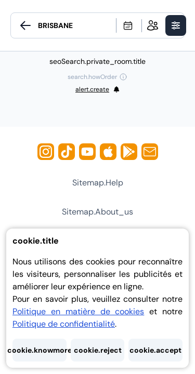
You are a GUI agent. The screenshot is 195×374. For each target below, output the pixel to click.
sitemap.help (97, 182)
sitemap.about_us (97, 211)
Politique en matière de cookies (78, 311)
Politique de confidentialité (63, 323)
